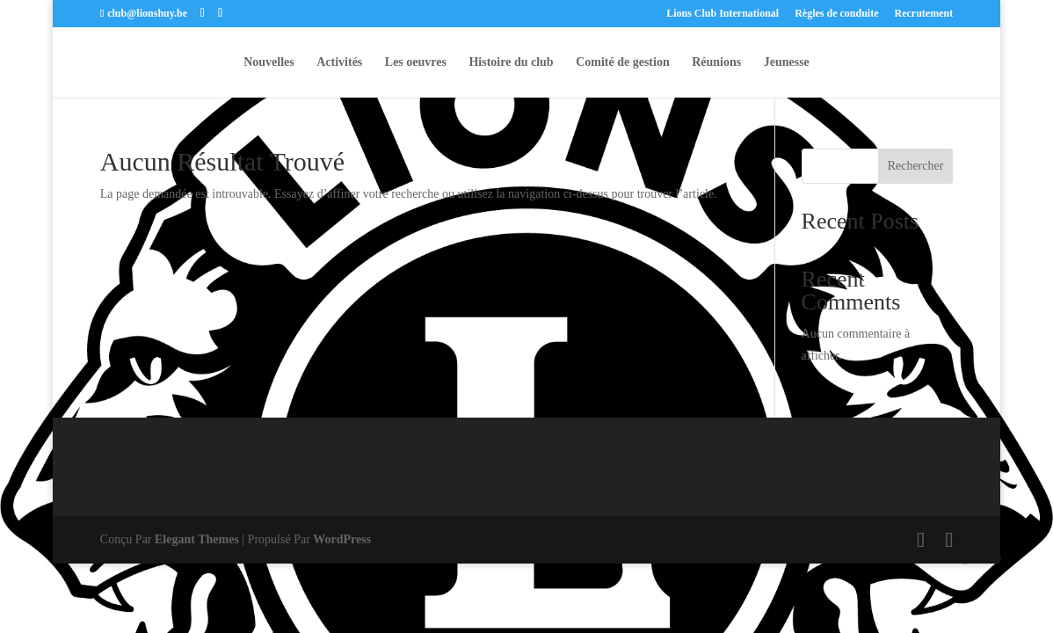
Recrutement (924, 13)
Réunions (716, 62)
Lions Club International (722, 13)
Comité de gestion (623, 62)
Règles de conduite (836, 13)
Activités (339, 62)
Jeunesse (787, 62)
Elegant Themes (197, 539)
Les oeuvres (416, 62)
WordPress (342, 539)
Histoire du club (510, 62)
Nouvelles (268, 62)
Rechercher (916, 165)
